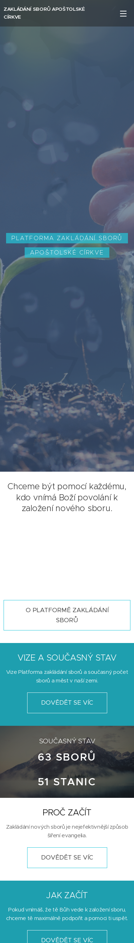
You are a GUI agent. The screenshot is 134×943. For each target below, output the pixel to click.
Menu (123, 13)
